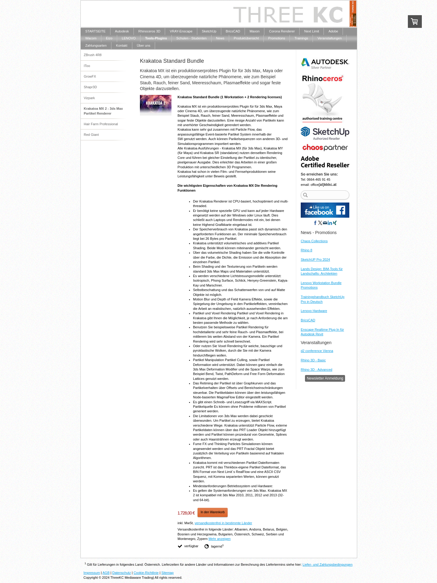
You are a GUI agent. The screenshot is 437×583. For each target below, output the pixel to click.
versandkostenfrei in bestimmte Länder (223, 523)
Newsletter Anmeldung (325, 378)
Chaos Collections (314, 241)
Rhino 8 (306, 250)
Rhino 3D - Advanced (316, 369)
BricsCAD (308, 320)
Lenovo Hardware (314, 311)
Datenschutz (121, 573)
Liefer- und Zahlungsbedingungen (328, 564)
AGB (106, 573)
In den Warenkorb (213, 512)
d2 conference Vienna (317, 351)
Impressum (91, 573)
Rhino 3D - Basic (313, 360)
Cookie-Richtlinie (146, 573)
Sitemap (167, 573)
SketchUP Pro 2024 (315, 259)
